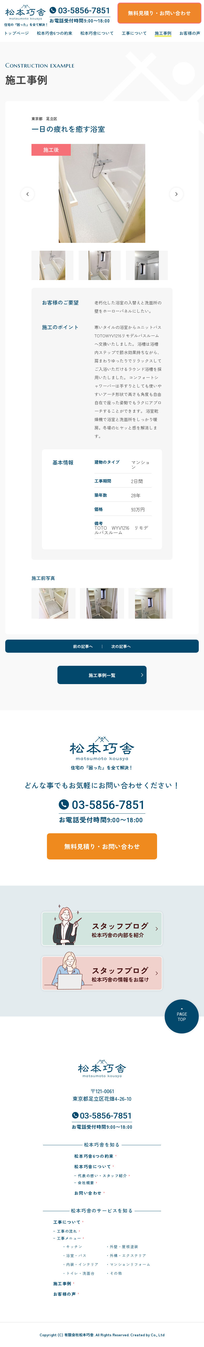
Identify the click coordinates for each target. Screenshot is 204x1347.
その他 (116, 1273)
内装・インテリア (82, 1264)
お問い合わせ (88, 1193)
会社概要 (86, 1182)
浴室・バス (76, 1255)
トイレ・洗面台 (80, 1273)
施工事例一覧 (102, 675)
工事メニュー (69, 1238)
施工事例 (163, 33)
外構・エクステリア (128, 1255)
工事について (134, 33)
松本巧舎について (97, 33)
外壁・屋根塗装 (124, 1246)
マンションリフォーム (130, 1264)
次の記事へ (121, 646)
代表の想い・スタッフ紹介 (102, 1175)
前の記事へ (83, 646)
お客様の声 (189, 33)
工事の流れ (67, 1231)
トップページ (16, 33)
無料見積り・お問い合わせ (159, 13)
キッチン (74, 1246)
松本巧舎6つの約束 (54, 33)
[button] (176, 194)
